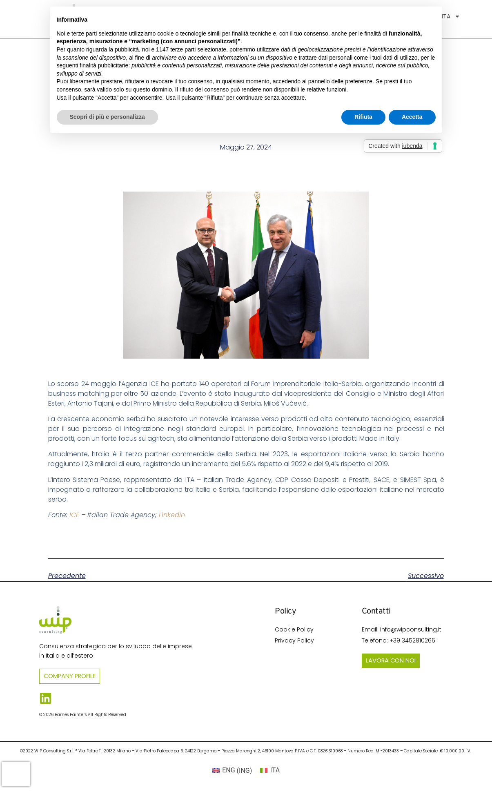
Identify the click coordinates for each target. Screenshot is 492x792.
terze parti (183, 49)
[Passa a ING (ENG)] (232, 770)
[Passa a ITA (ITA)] (270, 770)
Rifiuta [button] (363, 117)
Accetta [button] (412, 117)
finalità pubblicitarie (104, 65)
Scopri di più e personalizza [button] (107, 117)
